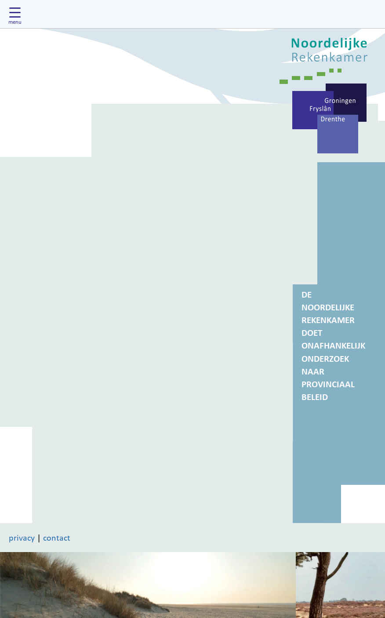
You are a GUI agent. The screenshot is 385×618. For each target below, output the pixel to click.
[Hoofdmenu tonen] (17, 14)
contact (56, 537)
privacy (22, 537)
